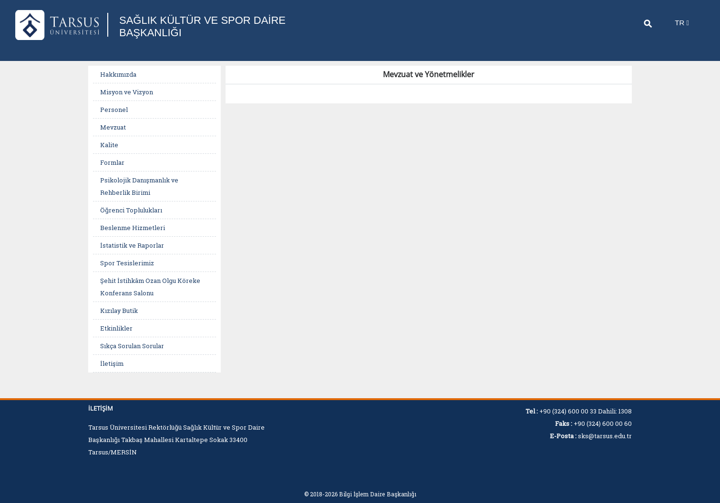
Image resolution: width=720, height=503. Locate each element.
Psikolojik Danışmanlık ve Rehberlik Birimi (139, 186)
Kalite (109, 145)
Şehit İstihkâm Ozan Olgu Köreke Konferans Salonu (150, 286)
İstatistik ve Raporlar (132, 245)
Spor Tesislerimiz (127, 263)
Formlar (112, 162)
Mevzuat (113, 127)
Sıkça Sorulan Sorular (132, 346)
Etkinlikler (116, 328)
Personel (114, 109)
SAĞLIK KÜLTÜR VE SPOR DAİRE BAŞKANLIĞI (202, 26)
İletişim (111, 363)
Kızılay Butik (119, 310)
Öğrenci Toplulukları (131, 210)
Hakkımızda (118, 74)
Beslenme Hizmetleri (132, 227)
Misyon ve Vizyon (126, 92)
